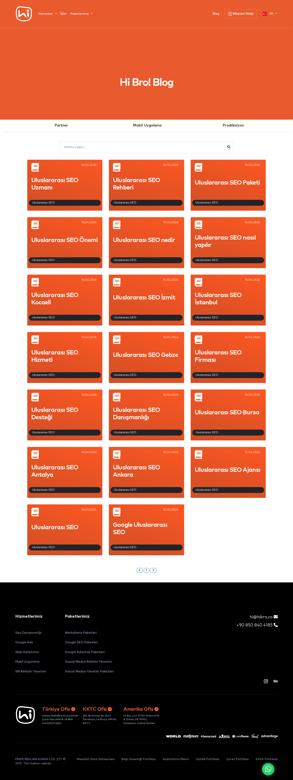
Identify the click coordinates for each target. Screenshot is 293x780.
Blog (216, 13)
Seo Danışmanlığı (28, 632)
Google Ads (24, 642)
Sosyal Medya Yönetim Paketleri (89, 671)
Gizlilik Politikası (207, 759)
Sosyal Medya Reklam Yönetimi (88, 661)
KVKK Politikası (267, 759)
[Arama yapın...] (143, 147)
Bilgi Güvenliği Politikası (138, 759)
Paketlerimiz (80, 13)
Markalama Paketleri (81, 632)
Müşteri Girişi (241, 14)
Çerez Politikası (237, 759)
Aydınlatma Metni (176, 759)
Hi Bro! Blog (147, 82)
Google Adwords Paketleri (85, 652)
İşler (63, 13)
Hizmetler (46, 13)
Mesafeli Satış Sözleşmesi (96, 759)
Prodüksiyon (233, 125)
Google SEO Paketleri (81, 642)
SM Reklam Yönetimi (30, 671)
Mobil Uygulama (147, 125)
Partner (61, 125)
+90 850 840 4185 (257, 625)
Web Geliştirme (27, 652)
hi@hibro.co (264, 617)
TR (268, 14)
